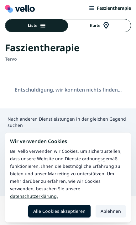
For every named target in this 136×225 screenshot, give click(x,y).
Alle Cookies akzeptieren (59, 211)
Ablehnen (111, 211)
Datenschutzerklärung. (34, 196)
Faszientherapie (110, 8)
